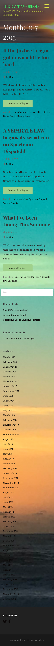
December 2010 (10, 589)
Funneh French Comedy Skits (27, 112)
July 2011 (8, 555)
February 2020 (10, 362)
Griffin (9, 77)
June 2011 (8, 560)
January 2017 (10, 386)
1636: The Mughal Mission (26, 277)
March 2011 (9, 574)
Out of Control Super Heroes (17, 116)
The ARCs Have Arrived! (15, 310)
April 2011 (8, 569)
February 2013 (10, 468)
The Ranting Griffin (21, 6)
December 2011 (10, 531)
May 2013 (8, 454)
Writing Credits (10, 203)
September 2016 (11, 391)
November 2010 (11, 594)
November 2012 (11, 483)
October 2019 (9, 371)
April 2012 (8, 512)
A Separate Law (20, 199)
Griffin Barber (10, 338)
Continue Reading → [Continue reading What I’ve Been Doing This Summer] (18, 267)
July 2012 (8, 497)
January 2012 (10, 526)
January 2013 (10, 473)
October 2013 (9, 429)
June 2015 (8, 396)
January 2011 (10, 584)
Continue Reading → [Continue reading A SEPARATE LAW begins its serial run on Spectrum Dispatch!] (18, 190)
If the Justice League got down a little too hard (26, 57)
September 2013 (11, 434)
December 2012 (10, 478)
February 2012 (10, 521)
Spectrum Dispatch (38, 199)
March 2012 (9, 516)
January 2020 (10, 366)
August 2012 (9, 492)
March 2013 (9, 463)
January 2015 (10, 400)
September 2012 (11, 487)
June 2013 (8, 449)
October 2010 (9, 599)
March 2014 (9, 415)
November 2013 (11, 424)
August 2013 (9, 439)
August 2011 (9, 550)
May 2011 (7, 565)
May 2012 (8, 507)
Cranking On (28, 338)
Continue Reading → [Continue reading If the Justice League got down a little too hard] (18, 103)
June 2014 (8, 405)
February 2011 (10, 579)
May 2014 (8, 410)
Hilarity (46, 112)
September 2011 (11, 545)
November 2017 (11, 381)
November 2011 (11, 536)
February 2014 (10, 420)
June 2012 (8, 502)
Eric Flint (12, 280)
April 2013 (8, 458)
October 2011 (9, 541)
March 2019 (9, 376)
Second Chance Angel (14, 315)
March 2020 (9, 357)
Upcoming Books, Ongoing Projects (21, 319)
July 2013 (8, 444)
